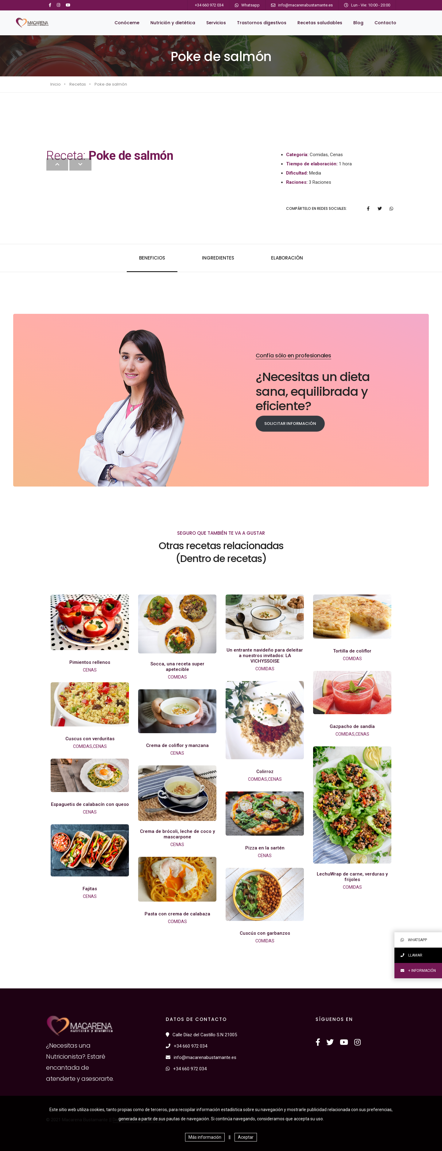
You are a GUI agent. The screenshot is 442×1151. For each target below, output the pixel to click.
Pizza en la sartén (265, 848)
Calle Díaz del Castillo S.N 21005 (201, 1034)
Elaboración (287, 258)
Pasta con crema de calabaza (177, 914)
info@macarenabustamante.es (305, 5)
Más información (204, 1137)
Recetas (77, 84)
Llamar (411, 955)
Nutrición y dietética (172, 23)
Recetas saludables (319, 23)
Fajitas (90, 888)
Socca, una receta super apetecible (177, 666)
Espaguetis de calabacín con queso (90, 804)
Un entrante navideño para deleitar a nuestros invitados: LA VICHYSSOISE (265, 655)
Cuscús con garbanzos (265, 933)
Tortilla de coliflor (352, 651)
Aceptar (246, 1137)
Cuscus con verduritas (89, 738)
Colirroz (264, 771)
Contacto (385, 23)
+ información (418, 970)
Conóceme (126, 23)
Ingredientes (218, 258)
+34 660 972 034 (209, 5)
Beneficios (152, 258)
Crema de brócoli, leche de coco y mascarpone (177, 834)
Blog (358, 23)
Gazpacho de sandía (352, 726)
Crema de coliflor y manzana (177, 745)
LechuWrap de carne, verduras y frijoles (352, 876)
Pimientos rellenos (89, 662)
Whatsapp (250, 5)
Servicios (216, 23)
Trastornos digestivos (261, 23)
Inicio (55, 84)
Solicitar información (290, 423)
